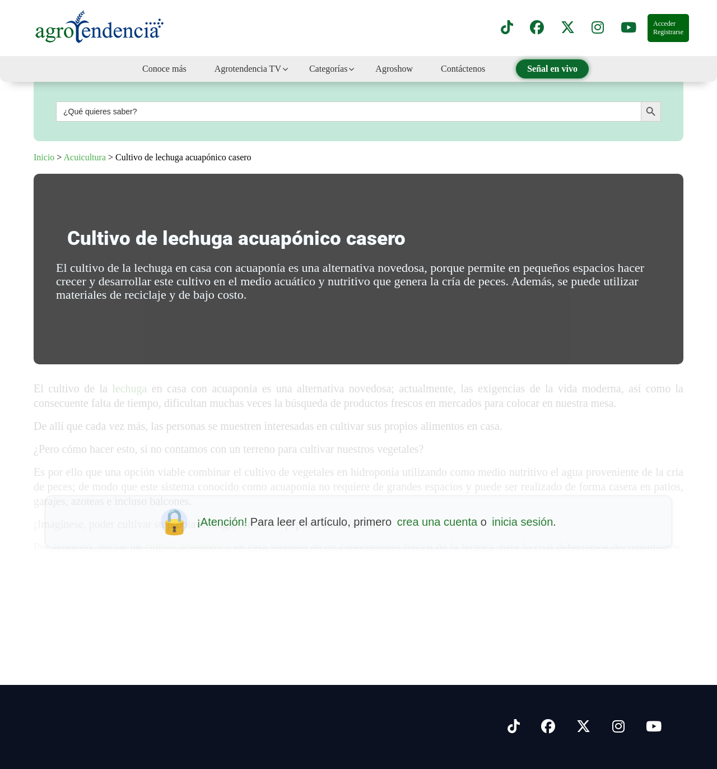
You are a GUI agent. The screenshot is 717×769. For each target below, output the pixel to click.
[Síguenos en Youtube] (654, 727)
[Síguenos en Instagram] (618, 727)
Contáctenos (463, 68)
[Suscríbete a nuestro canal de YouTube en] (628, 28)
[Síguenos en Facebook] (537, 28)
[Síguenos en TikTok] (507, 28)
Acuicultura (84, 157)
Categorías (328, 68)
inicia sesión (522, 522)
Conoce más (164, 68)
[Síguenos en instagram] (598, 28)
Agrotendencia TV (248, 68)
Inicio (44, 157)
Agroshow (394, 68)
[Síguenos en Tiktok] (514, 727)
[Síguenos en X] (568, 28)
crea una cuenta (437, 522)
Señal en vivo (552, 68)
